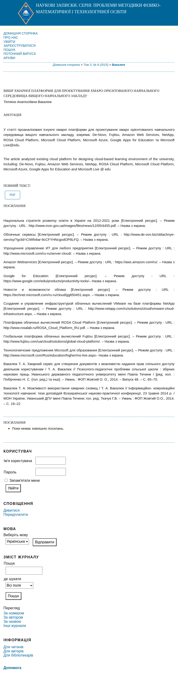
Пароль (10, 472)
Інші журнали (14, 626)
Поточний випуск (19, 54)
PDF (12, 195)
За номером (13, 613)
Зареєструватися (19, 45)
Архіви (9, 58)
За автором (13, 617)
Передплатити (15, 514)
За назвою (12, 621)
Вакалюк (118, 64)
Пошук (9, 50)
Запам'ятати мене (24, 480)
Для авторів (13, 651)
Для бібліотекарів (18, 655)
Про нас (10, 37)
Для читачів (13, 647)
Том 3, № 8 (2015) (95, 64)
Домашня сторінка (20, 33)
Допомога (12, 668)
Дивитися (11, 510)
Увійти (9, 42)
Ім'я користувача (18, 461)
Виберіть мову (15, 535)
